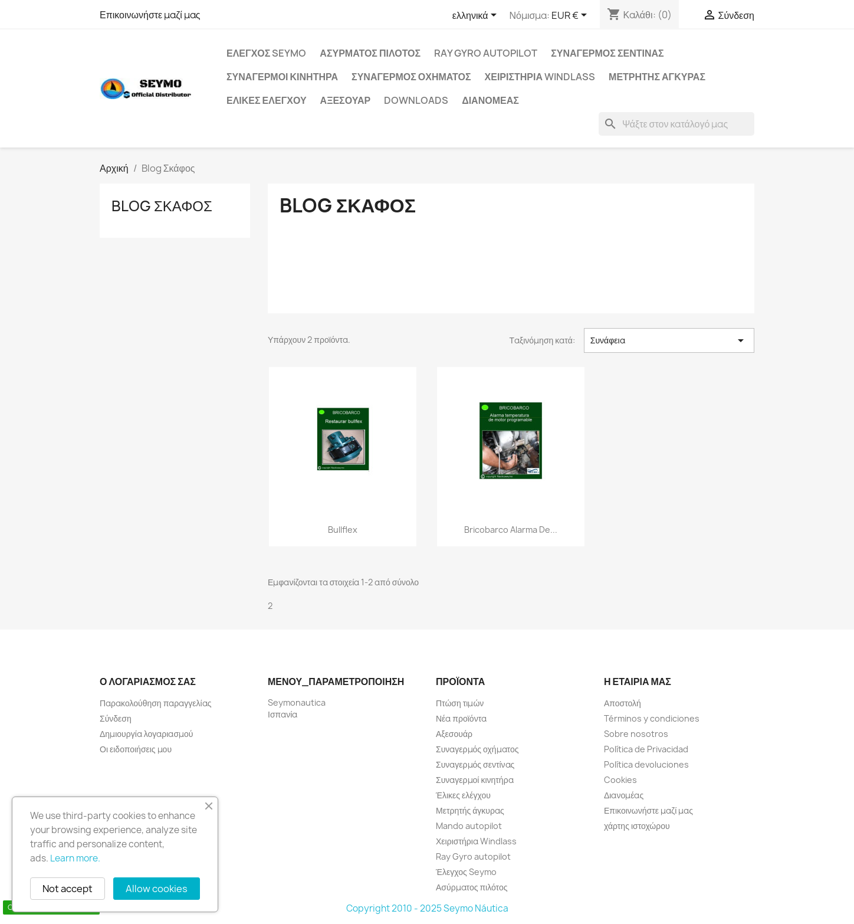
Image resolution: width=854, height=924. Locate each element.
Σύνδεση (116, 718)
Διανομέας (490, 100)
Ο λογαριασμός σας (148, 681)
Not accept (67, 888)
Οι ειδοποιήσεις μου (136, 749)
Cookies (620, 779)
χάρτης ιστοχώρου (637, 825)
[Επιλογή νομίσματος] (571, 16)
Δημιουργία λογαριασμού (146, 733)
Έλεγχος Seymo (266, 53)
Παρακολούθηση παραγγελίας (155, 703)
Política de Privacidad (646, 749)
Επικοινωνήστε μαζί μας (150, 14)
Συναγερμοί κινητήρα (282, 76)
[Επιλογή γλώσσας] (476, 16)
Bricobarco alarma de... (510, 529)
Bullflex (342, 529)
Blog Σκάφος (161, 206)
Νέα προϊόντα (461, 718)
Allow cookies (157, 888)
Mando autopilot (469, 825)
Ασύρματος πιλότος (370, 53)
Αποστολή (622, 703)
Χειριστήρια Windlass (540, 76)
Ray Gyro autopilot (485, 53)
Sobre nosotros (636, 733)
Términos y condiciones (651, 718)
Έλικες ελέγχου (266, 100)
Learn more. (75, 858)
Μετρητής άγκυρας (657, 76)
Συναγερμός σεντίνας (607, 53)
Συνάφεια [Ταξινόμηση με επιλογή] (669, 340)
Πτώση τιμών (460, 703)
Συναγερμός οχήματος (411, 76)
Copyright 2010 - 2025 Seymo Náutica (427, 908)
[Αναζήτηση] (676, 124)
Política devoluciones (646, 764)
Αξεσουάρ (345, 100)
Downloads (416, 100)
